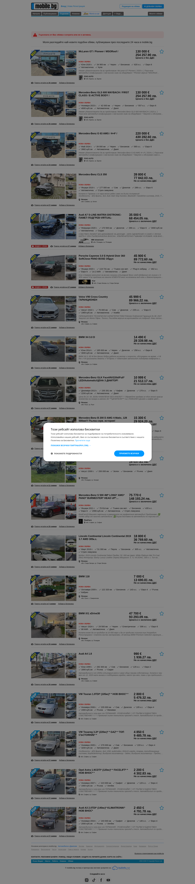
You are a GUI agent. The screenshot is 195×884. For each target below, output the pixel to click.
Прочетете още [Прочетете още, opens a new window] (82, 440)
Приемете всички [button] (129, 453)
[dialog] (97, 442)
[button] (97, 445)
